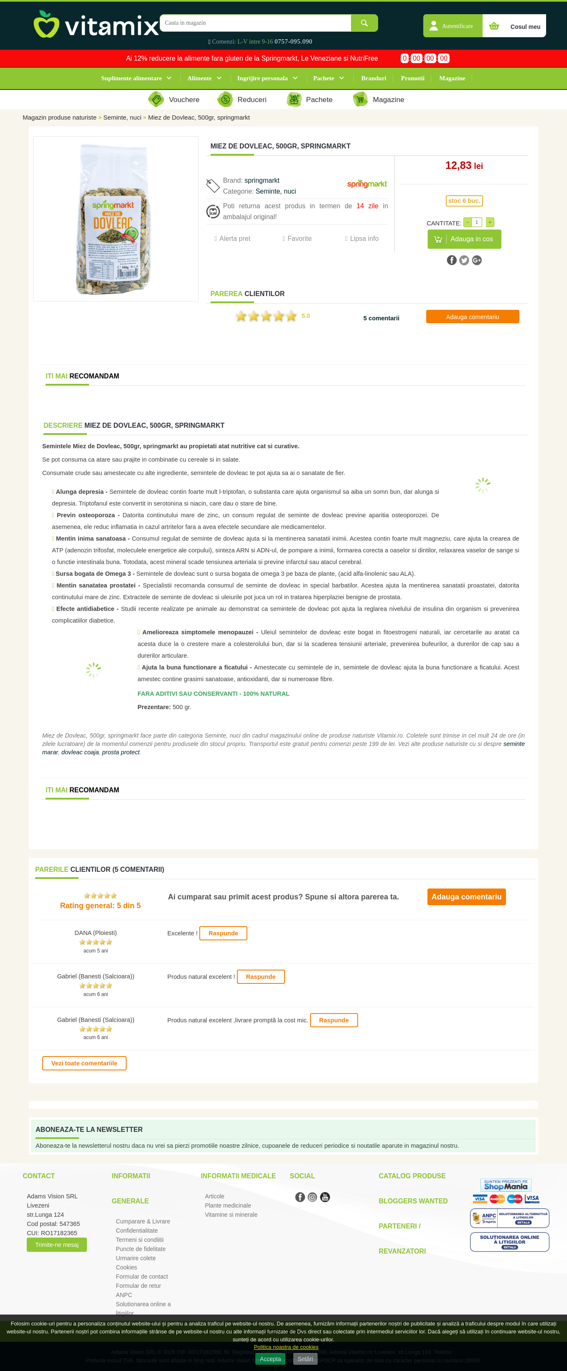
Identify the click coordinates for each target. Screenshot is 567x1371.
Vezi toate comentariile (84, 1063)
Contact (39, 1176)
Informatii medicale (238, 1176)
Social (302, 1176)
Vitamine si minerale (231, 1214)
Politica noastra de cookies (286, 1347)
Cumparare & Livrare (143, 1221)
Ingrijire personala (262, 78)
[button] (453, 21)
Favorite (299, 238)
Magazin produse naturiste (60, 117)
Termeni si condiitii (139, 1239)
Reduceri (252, 99)
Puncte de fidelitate (140, 1249)
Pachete (323, 78)
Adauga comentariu (472, 317)
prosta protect (121, 752)
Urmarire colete (136, 1258)
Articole (214, 1196)
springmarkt (262, 180)
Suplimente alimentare (131, 78)
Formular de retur (138, 1285)
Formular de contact (142, 1276)
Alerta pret (234, 238)
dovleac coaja (80, 752)
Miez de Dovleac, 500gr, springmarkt (199, 117)
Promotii (413, 78)
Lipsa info (364, 238)
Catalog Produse (412, 1176)
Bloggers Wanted (413, 1201)
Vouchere (184, 99)
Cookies (126, 1267)
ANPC (124, 1295)
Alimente (199, 78)
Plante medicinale (228, 1205)
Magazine (452, 78)
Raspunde (223, 933)
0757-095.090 (294, 41)
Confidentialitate (137, 1230)
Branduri (373, 78)
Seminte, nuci (122, 117)
